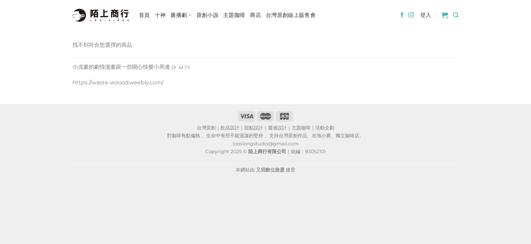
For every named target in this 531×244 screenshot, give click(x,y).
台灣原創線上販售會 (291, 15)
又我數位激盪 (270, 170)
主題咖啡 (234, 15)
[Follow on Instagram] (411, 15)
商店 (255, 15)
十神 (160, 15)
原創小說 (207, 15)
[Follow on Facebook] (402, 15)
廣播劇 (180, 15)
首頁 (144, 15)
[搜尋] (456, 15)
